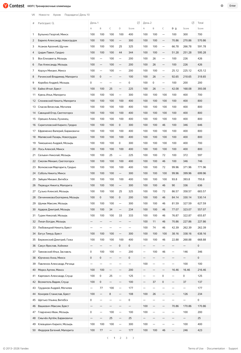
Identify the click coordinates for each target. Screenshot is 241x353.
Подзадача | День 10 (77, 14)
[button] (46, 23)
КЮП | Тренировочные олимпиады (49, 6)
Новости (44, 14)
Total (202, 23)
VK (33, 14)
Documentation (216, 348)
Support (233, 348)
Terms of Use (195, 348)
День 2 (149, 23)
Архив (57, 14)
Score (133, 28)
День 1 (96, 23)
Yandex (24, 348)
